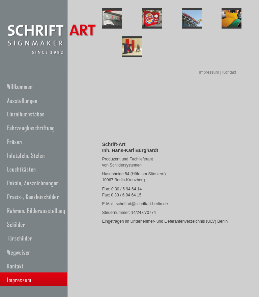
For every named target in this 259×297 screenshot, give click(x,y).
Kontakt (229, 72)
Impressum (209, 72)
